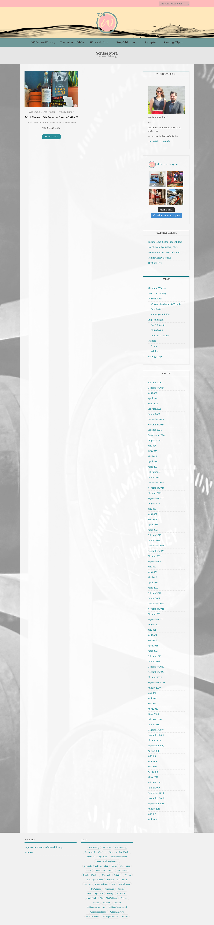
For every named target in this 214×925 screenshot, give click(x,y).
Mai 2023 (152, 519)
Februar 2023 (154, 535)
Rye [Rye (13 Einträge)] (113, 884)
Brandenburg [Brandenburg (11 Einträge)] (121, 847)
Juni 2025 (152, 393)
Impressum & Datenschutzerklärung (44, 847)
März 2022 (153, 587)
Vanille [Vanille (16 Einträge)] (96, 903)
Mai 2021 (152, 640)
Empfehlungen (127, 42)
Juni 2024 (152, 451)
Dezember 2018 (156, 793)
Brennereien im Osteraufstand (164, 252)
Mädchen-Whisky (43, 42)
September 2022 (156, 561)
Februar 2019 (154, 782)
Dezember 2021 (156, 603)
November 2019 (156, 735)
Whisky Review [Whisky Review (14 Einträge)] (117, 912)
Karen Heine (55, 122)
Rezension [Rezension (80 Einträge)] (122, 880)
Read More (51, 137)
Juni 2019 (152, 761)
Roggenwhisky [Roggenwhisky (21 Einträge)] (101, 884)
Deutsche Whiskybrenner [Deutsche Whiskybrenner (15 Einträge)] (107, 861)
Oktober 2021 (155, 614)
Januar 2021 (154, 661)
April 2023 (153, 524)
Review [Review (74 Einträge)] (110, 880)
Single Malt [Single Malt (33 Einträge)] (91, 898)
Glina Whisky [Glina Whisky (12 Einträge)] (123, 870)
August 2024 (154, 440)
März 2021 (153, 651)
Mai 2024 (152, 456)
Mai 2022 (152, 577)
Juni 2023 (152, 514)
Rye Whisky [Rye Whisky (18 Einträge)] (96, 889)
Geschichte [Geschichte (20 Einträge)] (100, 870)
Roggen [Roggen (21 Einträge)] (87, 884)
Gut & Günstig (158, 325)
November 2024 (156, 424)
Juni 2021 (152, 635)
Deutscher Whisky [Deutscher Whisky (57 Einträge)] (118, 857)
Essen (154, 346)
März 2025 (153, 403)
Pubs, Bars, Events (160, 335)
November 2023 (156, 488)
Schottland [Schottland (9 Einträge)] (109, 889)
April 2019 (153, 772)
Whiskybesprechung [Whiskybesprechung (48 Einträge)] (96, 907)
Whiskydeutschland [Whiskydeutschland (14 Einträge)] (118, 907)
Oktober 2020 (155, 677)
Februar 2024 (155, 472)
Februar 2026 (155, 382)
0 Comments (70, 122)
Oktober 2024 (155, 430)
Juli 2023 (152, 509)
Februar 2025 (154, 409)
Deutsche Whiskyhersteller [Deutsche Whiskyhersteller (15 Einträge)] (96, 866)
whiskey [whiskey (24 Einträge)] (106, 903)
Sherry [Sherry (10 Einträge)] (110, 893)
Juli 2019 (152, 756)
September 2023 (156, 498)
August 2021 (154, 624)
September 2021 (156, 619)
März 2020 (153, 714)
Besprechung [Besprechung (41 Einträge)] (93, 847)
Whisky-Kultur (66, 112)
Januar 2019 (154, 787)
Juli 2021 (152, 630)
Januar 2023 (154, 540)
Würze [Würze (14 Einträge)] (125, 916)
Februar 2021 (154, 656)
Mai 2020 (152, 703)
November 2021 (156, 608)
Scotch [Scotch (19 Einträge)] (120, 889)
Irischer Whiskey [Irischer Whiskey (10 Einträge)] (91, 875)
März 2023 (153, 530)
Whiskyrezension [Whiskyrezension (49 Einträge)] (110, 916)
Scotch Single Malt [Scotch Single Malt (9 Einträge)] (95, 893)
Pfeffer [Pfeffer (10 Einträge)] (128, 875)
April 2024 (153, 461)
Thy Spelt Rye (155, 263)
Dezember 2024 (156, 419)
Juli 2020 (152, 693)
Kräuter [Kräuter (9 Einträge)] (117, 875)
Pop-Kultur (49, 112)
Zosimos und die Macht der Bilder (165, 242)
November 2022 (156, 551)
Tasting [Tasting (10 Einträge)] (124, 898)
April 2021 (153, 645)
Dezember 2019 (156, 730)
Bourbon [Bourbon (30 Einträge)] (107, 847)
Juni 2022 (152, 572)
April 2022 (153, 582)
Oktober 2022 (155, 556)
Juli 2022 (152, 566)
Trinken (155, 351)
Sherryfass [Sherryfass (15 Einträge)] (122, 893)
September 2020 (156, 682)
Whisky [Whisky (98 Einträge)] (117, 903)
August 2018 (154, 808)
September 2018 (156, 803)
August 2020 (154, 687)
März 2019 (153, 777)
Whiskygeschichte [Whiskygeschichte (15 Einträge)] (98, 912)
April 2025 (153, 398)
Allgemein (34, 112)
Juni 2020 (152, 698)
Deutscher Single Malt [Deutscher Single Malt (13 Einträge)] (97, 857)
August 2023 (154, 503)
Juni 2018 (152, 819)
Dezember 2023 (156, 482)
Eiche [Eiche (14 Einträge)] (114, 866)
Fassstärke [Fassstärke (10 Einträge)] (125, 866)
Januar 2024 (154, 477)
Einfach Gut (157, 330)
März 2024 (153, 466)
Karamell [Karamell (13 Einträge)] (106, 875)
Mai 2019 (152, 766)
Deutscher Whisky (72, 42)
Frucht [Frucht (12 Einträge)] (88, 870)
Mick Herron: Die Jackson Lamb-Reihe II (51, 117)
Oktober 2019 (154, 740)
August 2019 (154, 751)
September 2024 (156, 435)
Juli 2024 (152, 445)
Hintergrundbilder (160, 314)
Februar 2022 (154, 593)
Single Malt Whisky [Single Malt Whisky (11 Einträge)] (108, 898)
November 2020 (156, 672)
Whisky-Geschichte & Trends (166, 304)
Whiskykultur (99, 42)
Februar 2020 (155, 719)
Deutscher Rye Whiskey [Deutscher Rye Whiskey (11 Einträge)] (95, 852)
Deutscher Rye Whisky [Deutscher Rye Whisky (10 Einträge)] (119, 852)
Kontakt (29, 852)
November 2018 (156, 798)
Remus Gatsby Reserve (159, 257)
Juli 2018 (152, 814)
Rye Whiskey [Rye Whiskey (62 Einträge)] (124, 884)
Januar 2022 (154, 598)
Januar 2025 (154, 414)
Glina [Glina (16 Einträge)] (110, 870)
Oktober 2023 (155, 493)
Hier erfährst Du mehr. (159, 141)
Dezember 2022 (156, 545)
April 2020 (153, 709)
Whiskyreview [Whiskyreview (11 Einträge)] (92, 916)
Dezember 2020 (156, 666)
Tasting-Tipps (173, 42)
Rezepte (150, 42)
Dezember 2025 (156, 387)
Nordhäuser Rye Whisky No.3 (163, 247)
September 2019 (156, 745)
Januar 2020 (154, 724)
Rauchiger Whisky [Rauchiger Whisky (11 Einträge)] (95, 880)
